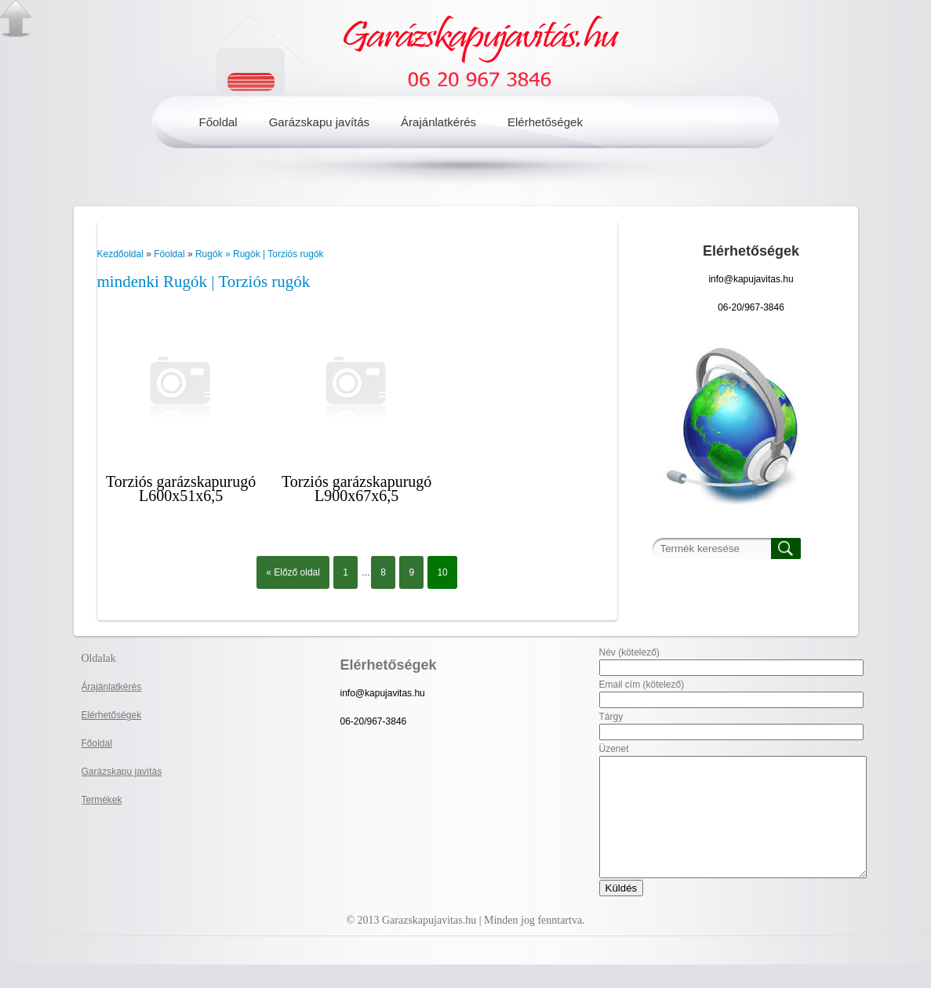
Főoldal (218, 122)
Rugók (210, 254)
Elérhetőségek (545, 122)
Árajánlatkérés (438, 122)
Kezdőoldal (120, 254)
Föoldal (169, 254)
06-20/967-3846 (751, 307)
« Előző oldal (293, 572)
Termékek (102, 799)
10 (442, 572)
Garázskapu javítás (319, 122)
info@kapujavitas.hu (750, 279)
